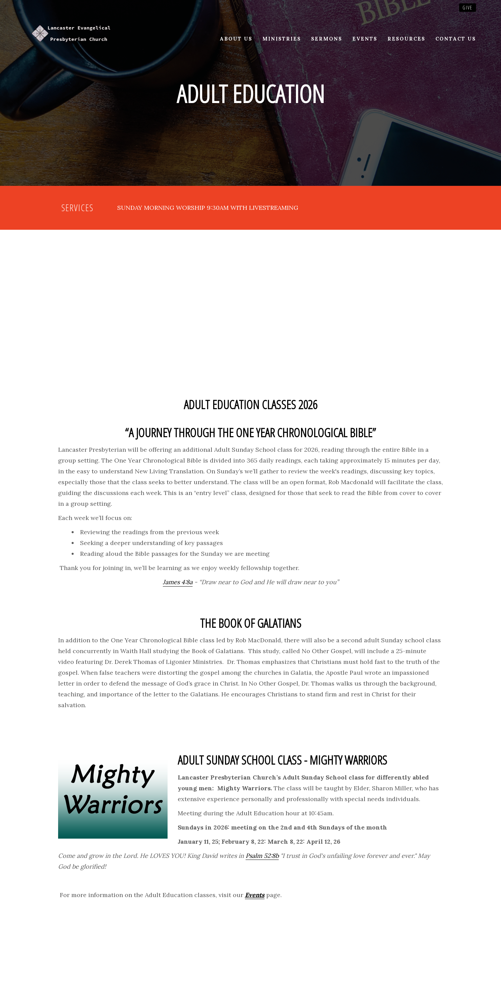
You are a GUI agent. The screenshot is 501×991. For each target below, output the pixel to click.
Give (467, 7)
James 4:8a (178, 582)
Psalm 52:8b (262, 856)
